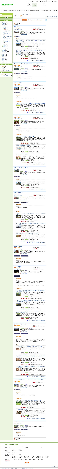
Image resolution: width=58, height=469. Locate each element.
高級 (3, 67)
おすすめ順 (19, 19)
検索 (27, 462)
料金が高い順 (30, 19)
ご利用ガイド (31, 1)
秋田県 (4, 45)
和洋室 (42, 459)
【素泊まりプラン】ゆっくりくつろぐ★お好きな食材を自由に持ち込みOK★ (30, 103)
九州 (3, 60)
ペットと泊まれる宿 (6, 70)
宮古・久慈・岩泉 (7, 33)
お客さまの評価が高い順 (37, 19)
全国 (20, 14)
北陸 (3, 54)
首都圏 (3, 50)
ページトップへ (55, 466)
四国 (3, 59)
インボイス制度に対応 (6, 75)
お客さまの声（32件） (18, 195)
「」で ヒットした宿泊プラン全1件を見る (36, 112)
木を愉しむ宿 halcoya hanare (21, 180)
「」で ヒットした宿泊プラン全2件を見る (36, 60)
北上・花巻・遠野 (7, 38)
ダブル (25, 459)
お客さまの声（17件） (18, 118)
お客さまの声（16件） (18, 29)
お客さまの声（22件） (18, 66)
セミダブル (20, 459)
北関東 (3, 49)
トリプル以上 (33, 459)
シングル (14, 459)
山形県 (4, 46)
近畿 (3, 56)
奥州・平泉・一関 (7, 41)
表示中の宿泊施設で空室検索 (51, 16)
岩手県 (27, 14)
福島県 (4, 47)
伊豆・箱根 (4, 51)
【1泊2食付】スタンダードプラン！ (22, 154)
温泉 (3, 68)
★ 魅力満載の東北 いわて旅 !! (22, 409)
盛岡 (5, 28)
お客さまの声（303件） (18, 249)
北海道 (3, 23)
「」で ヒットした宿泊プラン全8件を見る (36, 242)
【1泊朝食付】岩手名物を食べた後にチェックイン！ (26, 145)
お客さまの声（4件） (18, 269)
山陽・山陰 (4, 58)
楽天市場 (48, 1)
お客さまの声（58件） (18, 382)
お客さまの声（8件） (18, 423)
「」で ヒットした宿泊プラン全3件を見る (36, 320)
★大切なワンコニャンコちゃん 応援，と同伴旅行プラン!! (28, 400)
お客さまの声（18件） (18, 85)
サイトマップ (37, 1)
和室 (38, 459)
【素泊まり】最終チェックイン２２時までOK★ (25, 136)
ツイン (28, 459)
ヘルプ (27, 1)
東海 (3, 55)
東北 (23, 14)
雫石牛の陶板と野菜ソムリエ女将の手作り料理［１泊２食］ (27, 233)
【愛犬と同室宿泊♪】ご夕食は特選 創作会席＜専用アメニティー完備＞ (29, 346)
